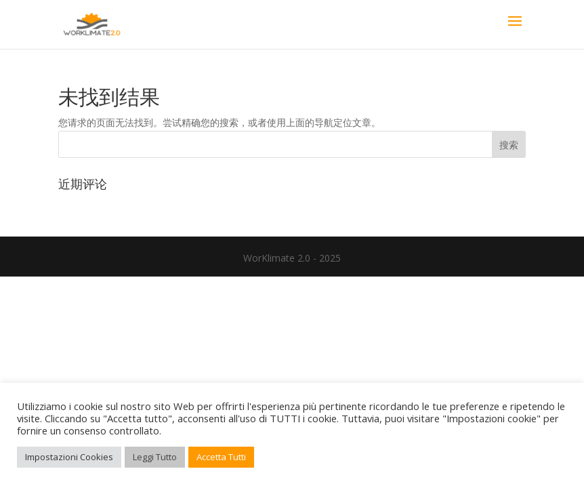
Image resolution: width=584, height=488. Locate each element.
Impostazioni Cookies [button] (69, 457)
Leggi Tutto (155, 457)
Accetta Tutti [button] (221, 457)
